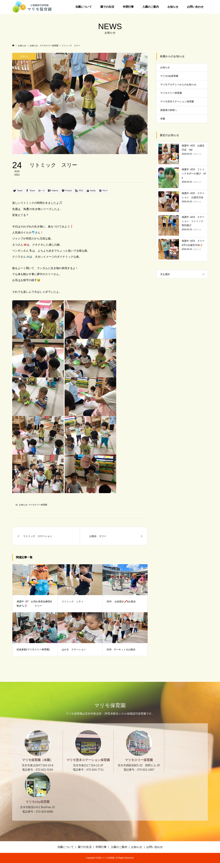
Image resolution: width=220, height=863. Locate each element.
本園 (162, 118)
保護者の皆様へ (168, 110)
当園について (83, 6)
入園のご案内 (150, 6)
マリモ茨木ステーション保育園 (177, 101)
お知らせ (172, 6)
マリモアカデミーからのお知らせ (178, 84)
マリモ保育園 (110, 705)
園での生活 (107, 6)
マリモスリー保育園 (38, 505)
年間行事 (128, 6)
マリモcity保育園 (169, 76)
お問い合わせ (195, 6)
